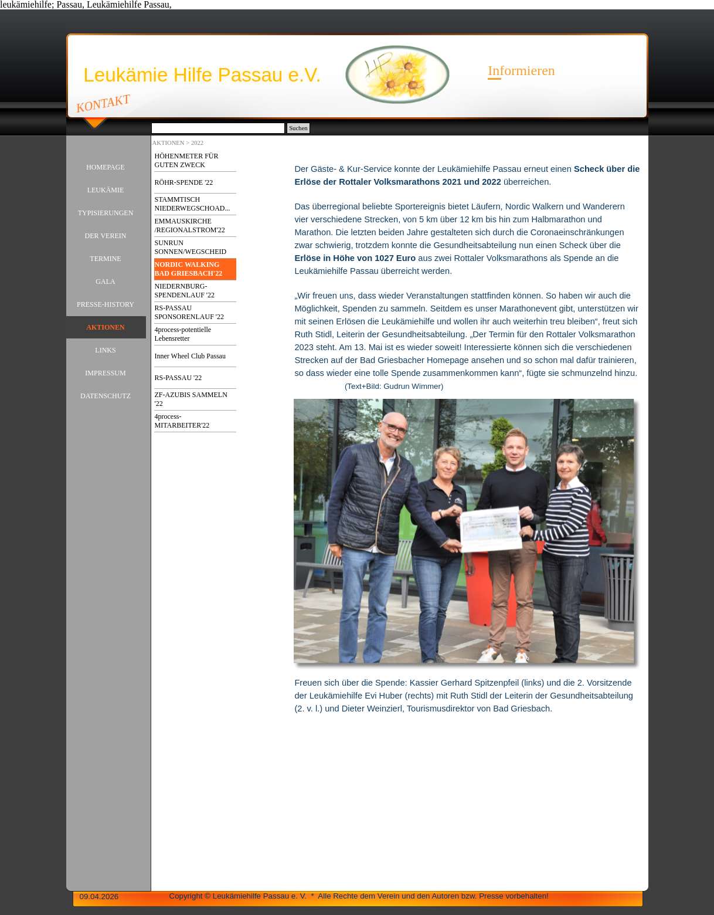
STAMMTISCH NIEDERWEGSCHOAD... (192, 203)
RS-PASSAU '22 (178, 378)
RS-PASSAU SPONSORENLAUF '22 (190, 312)
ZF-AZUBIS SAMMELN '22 (191, 399)
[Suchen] (218, 128)
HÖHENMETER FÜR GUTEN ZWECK (187, 160)
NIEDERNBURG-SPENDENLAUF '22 (185, 290)
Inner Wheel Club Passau (190, 356)
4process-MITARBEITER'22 (182, 420)
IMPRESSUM (105, 373)
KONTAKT (103, 103)
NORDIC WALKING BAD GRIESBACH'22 (189, 268)
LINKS (105, 350)
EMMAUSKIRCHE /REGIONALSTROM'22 (190, 225)
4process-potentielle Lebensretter (183, 334)
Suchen (298, 128)
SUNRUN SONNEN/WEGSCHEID (191, 247)
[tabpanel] (467, 271)
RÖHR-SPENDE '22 (184, 182)
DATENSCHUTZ (105, 396)
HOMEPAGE (105, 167)
